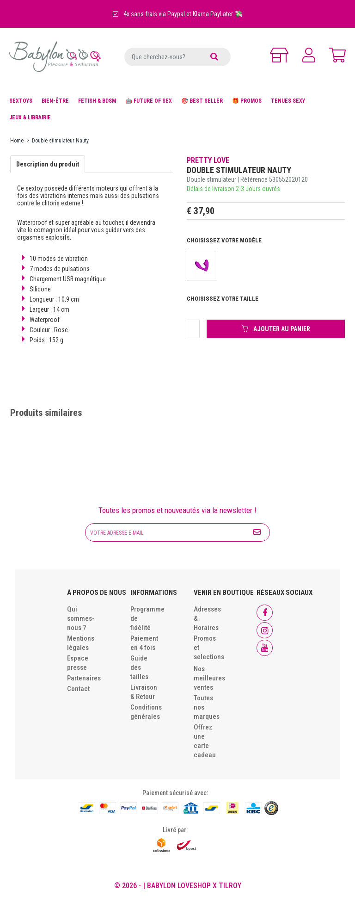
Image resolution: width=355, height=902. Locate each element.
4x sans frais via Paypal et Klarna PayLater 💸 (177, 14)
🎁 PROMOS (247, 101)
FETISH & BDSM (97, 101)
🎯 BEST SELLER (202, 101)
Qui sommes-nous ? (80, 618)
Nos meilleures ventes (209, 678)
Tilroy (230, 885)
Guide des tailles (139, 667)
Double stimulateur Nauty (60, 140)
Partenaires (84, 678)
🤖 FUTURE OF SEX (148, 101)
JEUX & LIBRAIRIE (30, 117)
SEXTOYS (20, 101)
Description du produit (47, 164)
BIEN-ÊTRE (55, 101)
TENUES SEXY (288, 101)
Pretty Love (208, 160)
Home (17, 140)
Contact (78, 689)
